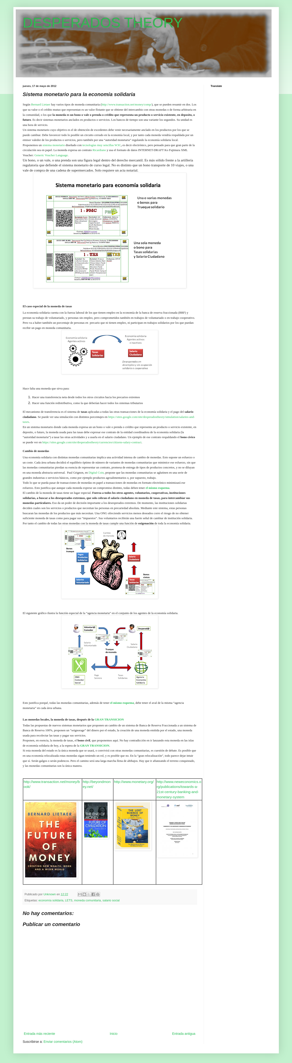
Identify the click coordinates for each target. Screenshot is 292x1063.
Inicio (113, 1034)
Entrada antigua (183, 1034)
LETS (69, 900)
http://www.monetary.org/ (134, 782)
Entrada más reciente (39, 1034)
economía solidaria (51, 900)
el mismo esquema (157, 488)
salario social (111, 900)
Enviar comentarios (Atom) (62, 1042)
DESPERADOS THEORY (103, 23)
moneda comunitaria (87, 900)
